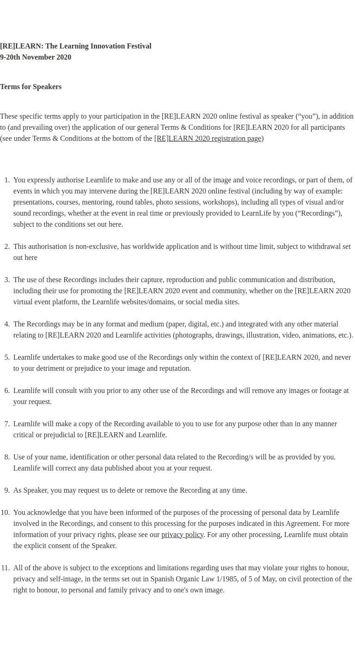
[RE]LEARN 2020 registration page (208, 138)
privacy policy (182, 534)
